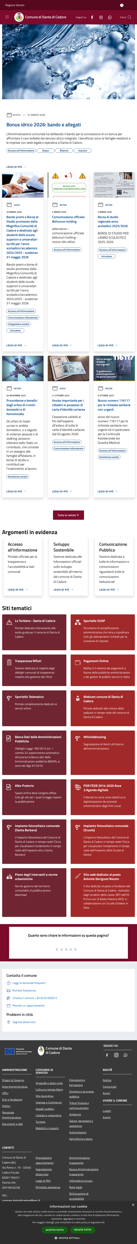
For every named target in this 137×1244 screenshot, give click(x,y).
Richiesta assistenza (48, 1187)
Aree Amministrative (14, 1086)
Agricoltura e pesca (80, 1139)
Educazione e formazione (77, 1082)
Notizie (59, 205)
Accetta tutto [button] (55, 1229)
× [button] (133, 1205)
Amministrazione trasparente (79, 1160)
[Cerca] (129, 17)
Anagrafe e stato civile (49, 1083)
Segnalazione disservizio (44, 1171)
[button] (68, 1238)
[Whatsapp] (108, 17)
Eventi (107, 1117)
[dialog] (68, 1222)
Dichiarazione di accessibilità (78, 1196)
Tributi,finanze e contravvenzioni (79, 1105)
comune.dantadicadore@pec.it (21, 1200)
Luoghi (107, 1111)
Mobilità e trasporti (47, 1128)
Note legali (75, 1187)
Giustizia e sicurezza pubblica (81, 1094)
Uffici (5, 1093)
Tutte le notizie (68, 515)
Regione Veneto (14, 5)
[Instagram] (99, 17)
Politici (6, 1106)
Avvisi (17, 115)
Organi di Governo (13, 1080)
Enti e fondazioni (12, 1099)
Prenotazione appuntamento (45, 1160)
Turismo (40, 1122)
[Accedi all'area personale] (122, 5)
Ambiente (75, 1114)
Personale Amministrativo (11, 1115)
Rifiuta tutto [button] (82, 1229)
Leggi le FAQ (43, 1181)
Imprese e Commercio (49, 1102)
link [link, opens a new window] (103, 1222)
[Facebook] (90, 17)
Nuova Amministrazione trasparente (83, 1171)
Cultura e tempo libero (49, 1089)
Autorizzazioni (78, 1132)
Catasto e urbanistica (48, 1115)
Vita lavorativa (44, 1096)
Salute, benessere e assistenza (81, 1123)
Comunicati (109, 1086)
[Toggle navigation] (7, 17)
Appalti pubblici (45, 1109)
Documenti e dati (12, 1124)
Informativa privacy (81, 1181)
